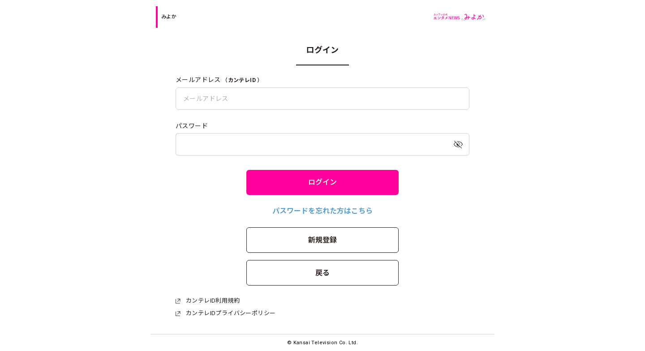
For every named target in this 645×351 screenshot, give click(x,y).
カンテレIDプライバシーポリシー (225, 313)
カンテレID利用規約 (208, 300)
